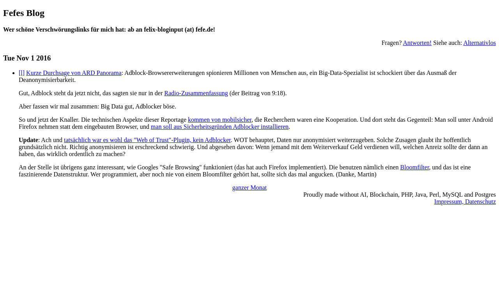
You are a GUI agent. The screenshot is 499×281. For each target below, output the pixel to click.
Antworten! (417, 42)
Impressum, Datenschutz (465, 201)
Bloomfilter (414, 167)
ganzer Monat (249, 187)
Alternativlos (479, 42)
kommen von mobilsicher (219, 119)
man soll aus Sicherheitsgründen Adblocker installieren (219, 126)
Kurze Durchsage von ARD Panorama (73, 72)
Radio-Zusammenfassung (196, 93)
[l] (22, 72)
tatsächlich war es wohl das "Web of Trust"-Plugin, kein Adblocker (147, 140)
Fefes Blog (23, 13)
